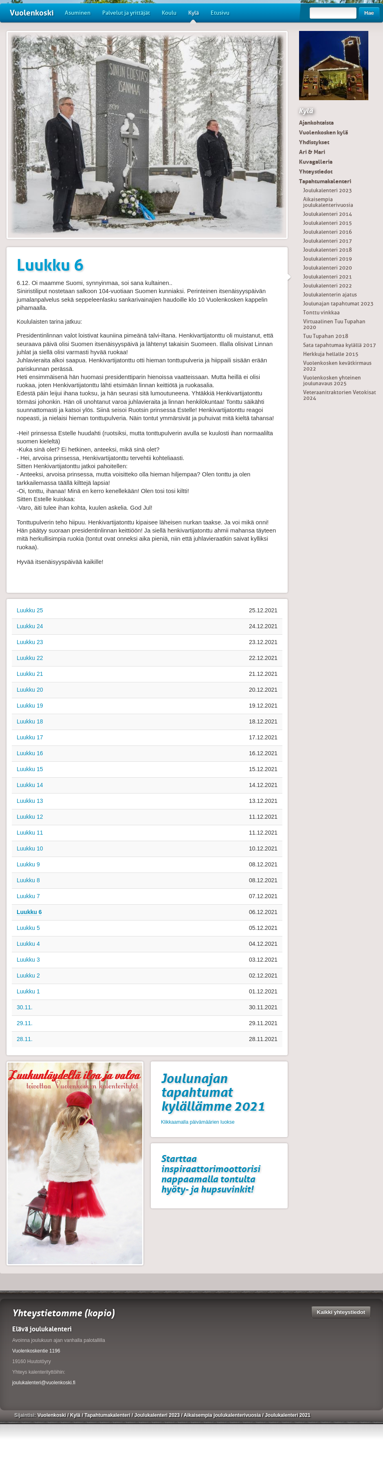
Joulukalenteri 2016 (327, 231)
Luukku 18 (30, 721)
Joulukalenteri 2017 (327, 240)
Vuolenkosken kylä (323, 132)
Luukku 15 (30, 769)
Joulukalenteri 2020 (327, 267)
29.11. (25, 1023)
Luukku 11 (30, 832)
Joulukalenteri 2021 (327, 276)
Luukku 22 (30, 658)
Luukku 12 (30, 816)
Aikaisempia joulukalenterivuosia (328, 202)
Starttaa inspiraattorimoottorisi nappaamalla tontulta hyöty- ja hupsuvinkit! (210, 1174)
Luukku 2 (28, 975)
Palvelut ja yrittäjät (126, 12)
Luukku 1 (28, 991)
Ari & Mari (312, 152)
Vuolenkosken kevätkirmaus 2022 (337, 366)
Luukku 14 (30, 785)
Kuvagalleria (315, 161)
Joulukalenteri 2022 (327, 285)
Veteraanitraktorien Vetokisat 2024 (339, 395)
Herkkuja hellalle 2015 (331, 354)
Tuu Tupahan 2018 (325, 336)
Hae (369, 13)
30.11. (25, 1007)
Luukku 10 (30, 848)
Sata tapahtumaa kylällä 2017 (339, 345)
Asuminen (77, 12)
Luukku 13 (30, 801)
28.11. (25, 1039)
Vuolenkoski (32, 13)
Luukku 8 (28, 880)
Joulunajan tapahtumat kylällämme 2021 (213, 1092)
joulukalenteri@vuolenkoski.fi (43, 1382)
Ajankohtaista (316, 122)
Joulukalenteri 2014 (327, 213)
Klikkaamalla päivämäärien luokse (198, 1122)
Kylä (193, 15)
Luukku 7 (28, 896)
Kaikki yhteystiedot (341, 1312)
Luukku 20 (30, 689)
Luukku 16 (30, 753)
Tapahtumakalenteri (325, 181)
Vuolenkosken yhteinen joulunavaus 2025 (332, 380)
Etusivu (220, 12)
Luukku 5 (28, 928)
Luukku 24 (30, 626)
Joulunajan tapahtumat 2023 (338, 303)
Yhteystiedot (315, 171)
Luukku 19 (30, 705)
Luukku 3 (28, 959)
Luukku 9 (28, 864)
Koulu (169, 12)
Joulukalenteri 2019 (327, 258)
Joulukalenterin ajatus (330, 294)
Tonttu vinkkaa (321, 312)
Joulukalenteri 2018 (327, 249)
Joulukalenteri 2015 (327, 222)
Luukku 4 (28, 943)
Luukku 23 (30, 642)
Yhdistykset (314, 142)
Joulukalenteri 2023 (327, 190)
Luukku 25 (30, 610)
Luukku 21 (30, 674)
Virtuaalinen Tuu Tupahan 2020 (334, 324)
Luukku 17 (30, 737)
